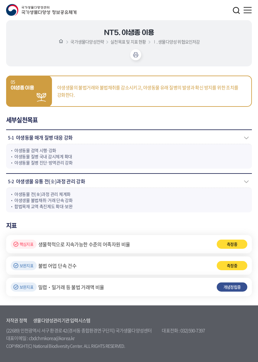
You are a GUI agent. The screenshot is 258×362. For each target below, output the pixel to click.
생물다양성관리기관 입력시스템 (61, 320)
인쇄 (135, 54)
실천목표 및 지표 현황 (128, 42)
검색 (236, 10)
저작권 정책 (16, 320)
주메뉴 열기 (248, 10)
